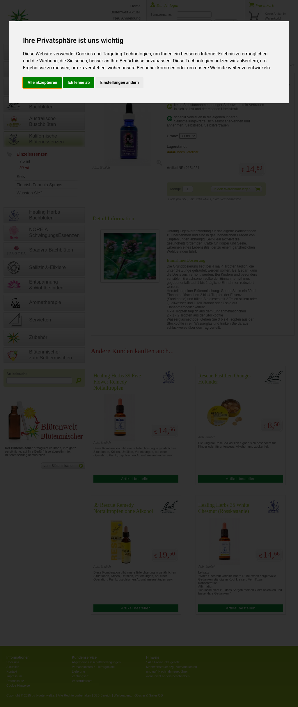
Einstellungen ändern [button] (119, 82)
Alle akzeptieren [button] (42, 82)
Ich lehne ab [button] (79, 82)
